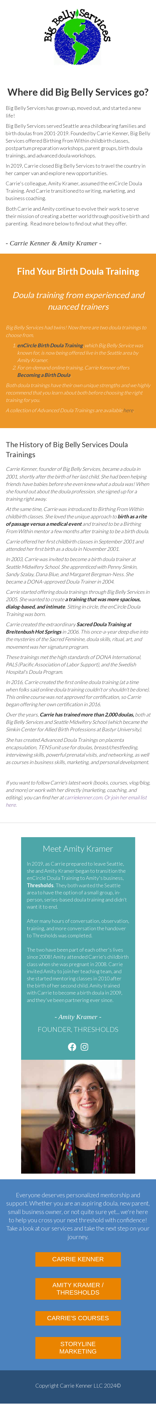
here (128, 410)
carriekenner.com (83, 797)
